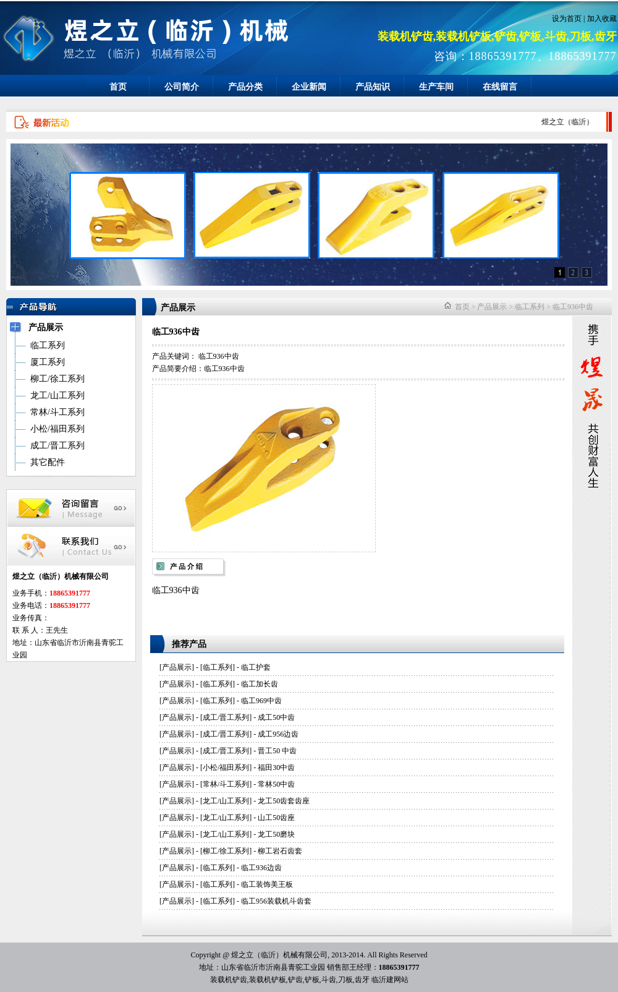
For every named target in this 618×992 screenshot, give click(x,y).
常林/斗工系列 (226, 784)
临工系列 (529, 306)
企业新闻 (309, 87)
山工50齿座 (276, 817)
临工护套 (256, 667)
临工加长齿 (259, 684)
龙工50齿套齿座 (284, 801)
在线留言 (500, 87)
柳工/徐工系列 (226, 851)
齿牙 (362, 979)
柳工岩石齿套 (280, 851)
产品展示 (492, 306)
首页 (118, 87)
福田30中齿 (276, 767)
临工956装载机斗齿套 (276, 901)
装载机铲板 (267, 979)
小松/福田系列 (226, 767)
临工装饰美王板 (267, 884)
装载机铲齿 (228, 979)
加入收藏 (602, 18)
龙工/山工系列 (226, 801)
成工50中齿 (276, 717)
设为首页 (567, 18)
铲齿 (295, 979)
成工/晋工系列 (226, 717)
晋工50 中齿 (277, 750)
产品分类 (245, 87)
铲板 (312, 979)
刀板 (345, 979)
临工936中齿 (572, 306)
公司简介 (181, 87)
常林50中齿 (276, 784)
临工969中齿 (261, 700)
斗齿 (328, 979)
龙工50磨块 (276, 834)
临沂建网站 (389, 979)
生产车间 (436, 87)
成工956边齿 (278, 734)
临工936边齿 (261, 867)
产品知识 (372, 87)
